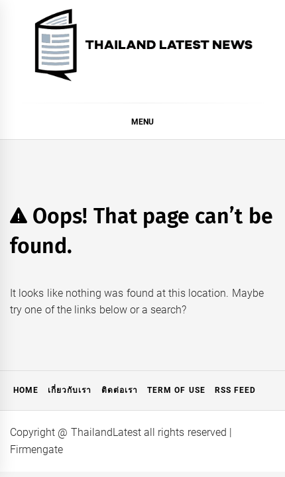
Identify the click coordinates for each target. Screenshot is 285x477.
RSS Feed (235, 390)
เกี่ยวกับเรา (69, 390)
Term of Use (176, 390)
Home (25, 390)
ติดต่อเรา (119, 390)
